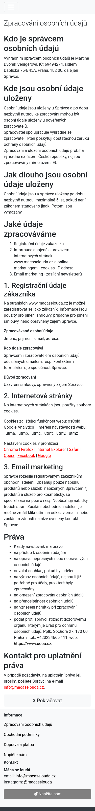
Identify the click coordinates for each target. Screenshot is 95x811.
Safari (74, 449)
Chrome (11, 449)
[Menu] (11, 7)
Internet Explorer (51, 449)
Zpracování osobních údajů (28, 724)
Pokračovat (47, 701)
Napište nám (15, 754)
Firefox (27, 449)
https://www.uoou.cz (32, 643)
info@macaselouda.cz (24, 687)
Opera (9, 455)
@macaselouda (38, 782)
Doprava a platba (19, 744)
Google (44, 455)
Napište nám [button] (47, 794)
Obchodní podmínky (22, 734)
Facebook (26, 455)
